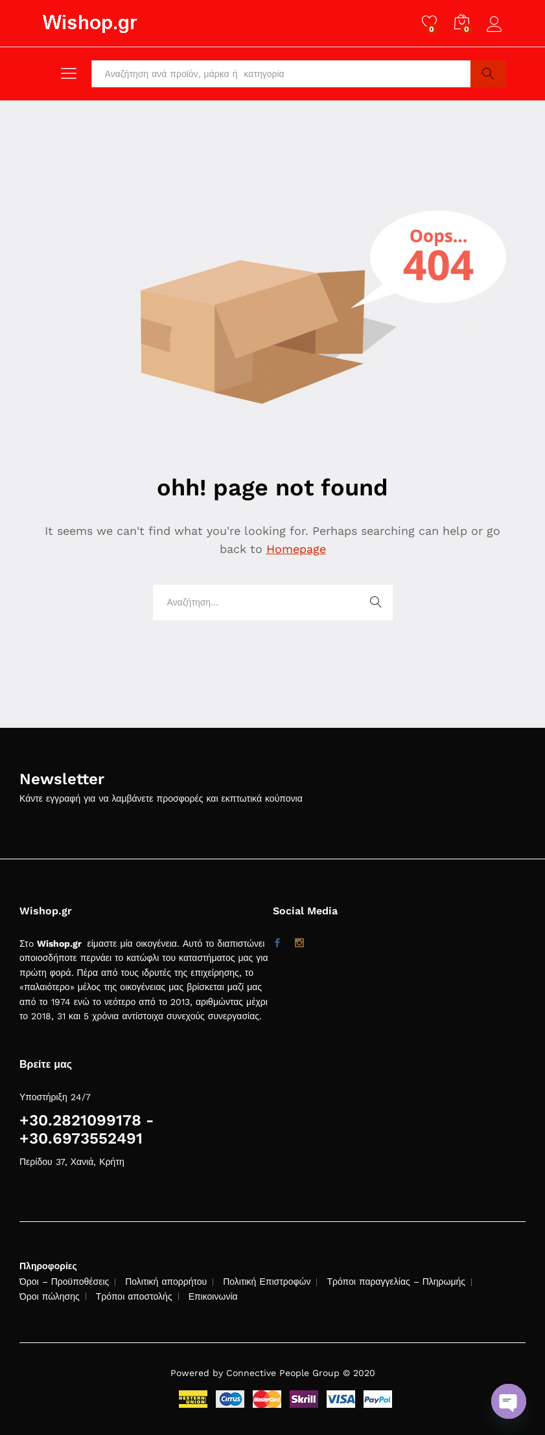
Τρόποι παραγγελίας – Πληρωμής (396, 1281)
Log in (496, 24)
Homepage (296, 549)
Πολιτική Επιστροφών (266, 1281)
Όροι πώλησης (49, 1296)
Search (488, 73)
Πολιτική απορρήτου (166, 1281)
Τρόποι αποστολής (134, 1296)
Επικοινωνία (213, 1296)
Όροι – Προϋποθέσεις (64, 1281)
